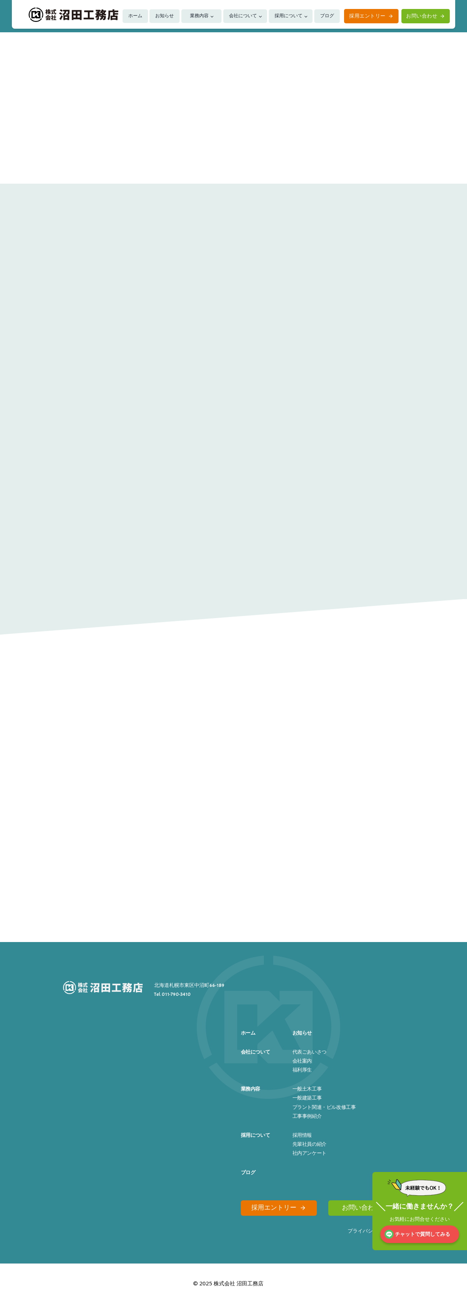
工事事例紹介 (307, 1114)
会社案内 (302, 1059)
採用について (288, 16)
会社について (243, 16)
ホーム (135, 16)
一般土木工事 (307, 1087)
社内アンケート (309, 1151)
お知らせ (164, 16)
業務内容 (199, 16)
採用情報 (302, 1133)
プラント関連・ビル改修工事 (324, 1105)
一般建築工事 (307, 1096)
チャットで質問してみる (422, 1234)
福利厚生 (302, 1068)
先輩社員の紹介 (309, 1142)
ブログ (327, 16)
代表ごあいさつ (309, 1050)
